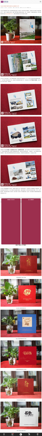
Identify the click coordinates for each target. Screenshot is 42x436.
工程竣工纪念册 (17, 7)
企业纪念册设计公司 (9, 13)
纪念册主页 (2, 7)
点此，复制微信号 (31, 199)
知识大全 (6, 7)
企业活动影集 (10, 7)
